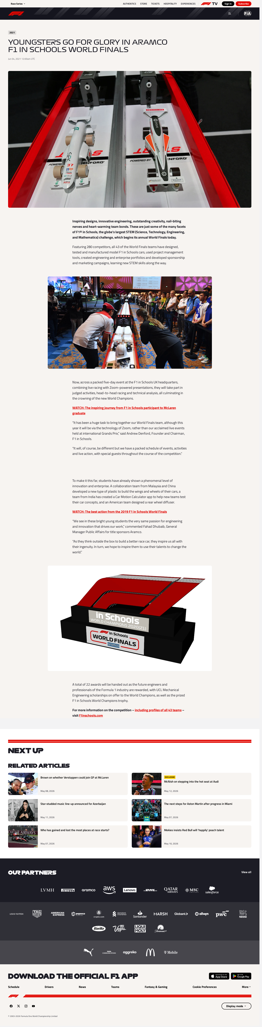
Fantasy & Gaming (157, 13)
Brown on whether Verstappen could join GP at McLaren (74, 777)
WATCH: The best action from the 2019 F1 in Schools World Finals (119, 511)
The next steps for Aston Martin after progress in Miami (198, 804)
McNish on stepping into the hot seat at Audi (191, 782)
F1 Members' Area (193, 13)
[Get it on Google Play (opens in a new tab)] (241, 976)
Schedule (40, 13)
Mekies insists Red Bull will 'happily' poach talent (194, 830)
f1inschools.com (91, 715)
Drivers (105, 13)
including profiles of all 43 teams (158, 710)
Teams (127, 13)
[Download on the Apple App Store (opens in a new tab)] (219, 976)
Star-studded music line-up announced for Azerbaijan (73, 804)
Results (63, 13)
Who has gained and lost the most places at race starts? (74, 830)
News (84, 13)
